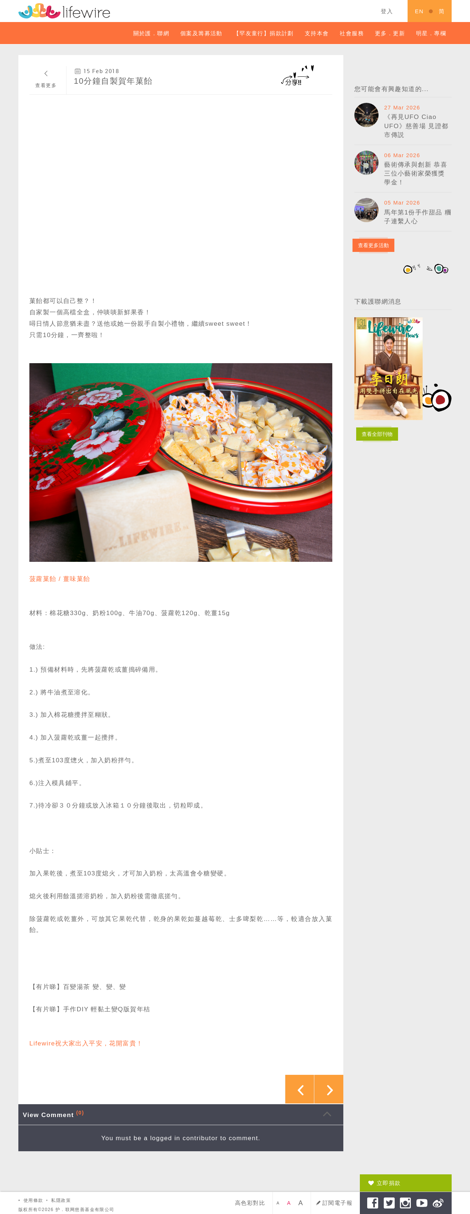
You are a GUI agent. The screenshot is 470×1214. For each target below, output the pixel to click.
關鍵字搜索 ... (320, 11)
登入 (387, 11)
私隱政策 (61, 1200)
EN (419, 11)
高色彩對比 (250, 1203)
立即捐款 (389, 1183)
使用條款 (33, 1200)
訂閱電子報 (337, 1203)
